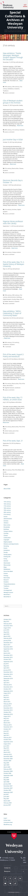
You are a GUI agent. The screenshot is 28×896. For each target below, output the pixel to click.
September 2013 (8, 691)
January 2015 (7, 670)
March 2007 (7, 801)
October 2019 (7, 619)
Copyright (6, 539)
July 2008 (6, 777)
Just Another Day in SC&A (13, 139)
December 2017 (8, 642)
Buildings (19, 297)
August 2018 (7, 628)
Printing (6, 575)
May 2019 (6, 621)
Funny (5, 558)
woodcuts (17, 388)
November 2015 (8, 657)
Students (16, 88)
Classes (21, 168)
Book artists (15, 168)
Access (5, 516)
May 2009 (6, 763)
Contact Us (7, 868)
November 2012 (8, 710)
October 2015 (7, 659)
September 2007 (8, 792)
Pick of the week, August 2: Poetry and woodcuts (13, 355)
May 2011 (6, 733)
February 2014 (8, 685)
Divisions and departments (11, 544)
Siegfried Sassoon (9, 388)
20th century (15, 86)
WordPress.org (8, 824)
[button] (25, 4)
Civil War (6, 533)
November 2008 (8, 771)
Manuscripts (7, 565)
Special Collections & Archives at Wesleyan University (15, 19)
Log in (5, 818)
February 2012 (8, 725)
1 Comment (8, 346)
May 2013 (6, 697)
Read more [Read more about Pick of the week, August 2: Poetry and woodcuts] (21, 379)
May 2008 (6, 779)
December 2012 (8, 708)
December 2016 (8, 647)
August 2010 (7, 744)
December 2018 (8, 625)
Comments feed (8, 822)
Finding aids (7, 556)
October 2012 (7, 712)
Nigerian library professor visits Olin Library (13, 222)
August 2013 (7, 693)
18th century (7, 508)
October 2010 (7, 739)
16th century (7, 504)
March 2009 (7, 767)
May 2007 (6, 798)
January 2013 (7, 706)
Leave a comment (9, 93)
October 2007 (7, 790)
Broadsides (7, 527)
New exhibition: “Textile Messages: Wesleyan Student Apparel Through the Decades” (13, 56)
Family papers (7, 554)
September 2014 (8, 678)
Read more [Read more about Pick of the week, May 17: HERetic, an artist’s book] (6, 422)
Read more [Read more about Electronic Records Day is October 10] (22, 205)
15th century (7, 502)
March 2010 (7, 752)
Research (11, 301)
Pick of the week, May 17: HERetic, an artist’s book (13, 398)
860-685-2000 (24, 860)
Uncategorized (8, 590)
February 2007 (8, 803)
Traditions (5, 91)
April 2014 (6, 682)
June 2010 (6, 746)
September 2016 (8, 649)
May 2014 (6, 680)
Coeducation (7, 537)
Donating (6, 546)
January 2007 (7, 805)
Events (5, 548)
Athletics (6, 523)
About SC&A (7, 488)
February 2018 (8, 638)
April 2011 (6, 735)
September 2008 (8, 775)
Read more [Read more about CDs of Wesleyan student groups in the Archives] (20, 125)
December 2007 (8, 786)
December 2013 (8, 687)
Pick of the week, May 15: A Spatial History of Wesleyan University (13, 264)
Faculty (14, 299)
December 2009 (8, 756)
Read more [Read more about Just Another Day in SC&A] (13, 164)
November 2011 (8, 727)
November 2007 (8, 788)
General (6, 561)
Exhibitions (11, 88)
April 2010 (6, 750)
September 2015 (8, 661)
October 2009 (7, 760)
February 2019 (8, 623)
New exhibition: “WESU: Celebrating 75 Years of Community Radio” (12, 313)
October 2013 (7, 689)
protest (15, 474)
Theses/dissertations (9, 584)
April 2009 (6, 765)
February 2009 (8, 769)
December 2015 (8, 655)
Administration (12, 297)
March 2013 (7, 701)
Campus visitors (16, 252)
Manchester (7, 563)
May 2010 (6, 748)
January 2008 (7, 784)
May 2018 (6, 632)
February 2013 (8, 704)
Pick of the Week (16, 470)
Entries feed (7, 820)
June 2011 (6, 731)
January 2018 (7, 640)
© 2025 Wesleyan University (14, 892)
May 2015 (6, 666)
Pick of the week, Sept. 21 (13, 441)
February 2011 (8, 737)
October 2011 (7, 729)
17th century (7, 506)
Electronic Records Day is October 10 (13, 181)
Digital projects (7, 299)
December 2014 (8, 672)
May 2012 (6, 718)
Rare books (7, 577)
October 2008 (7, 773)
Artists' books (8, 431)
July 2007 (6, 794)
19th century (8, 86)
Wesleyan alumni (8, 592)
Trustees (6, 588)
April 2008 (6, 782)
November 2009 (8, 758)
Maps (17, 299)
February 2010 (8, 754)
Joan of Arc (16, 431)
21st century (15, 130)
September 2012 (8, 714)
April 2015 (6, 668)
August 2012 (7, 716)
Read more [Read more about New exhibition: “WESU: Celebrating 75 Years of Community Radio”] (7, 338)
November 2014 (8, 674)
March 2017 (7, 645)
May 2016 (6, 651)
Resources (7, 871)
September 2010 (8, 742)
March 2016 (7, 653)
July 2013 (6, 695)
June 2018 (6, 630)
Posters (6, 573)
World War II (7, 596)
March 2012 (7, 722)
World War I (10, 385)
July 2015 (6, 663)
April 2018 (6, 634)
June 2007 (6, 796)
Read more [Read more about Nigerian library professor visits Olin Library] (15, 248)
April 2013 (6, 699)
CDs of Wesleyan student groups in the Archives (12, 101)
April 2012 (6, 720)
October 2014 (7, 676)
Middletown (7, 569)
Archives (14, 209)
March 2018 (7, 636)
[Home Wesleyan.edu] (14, 836)
